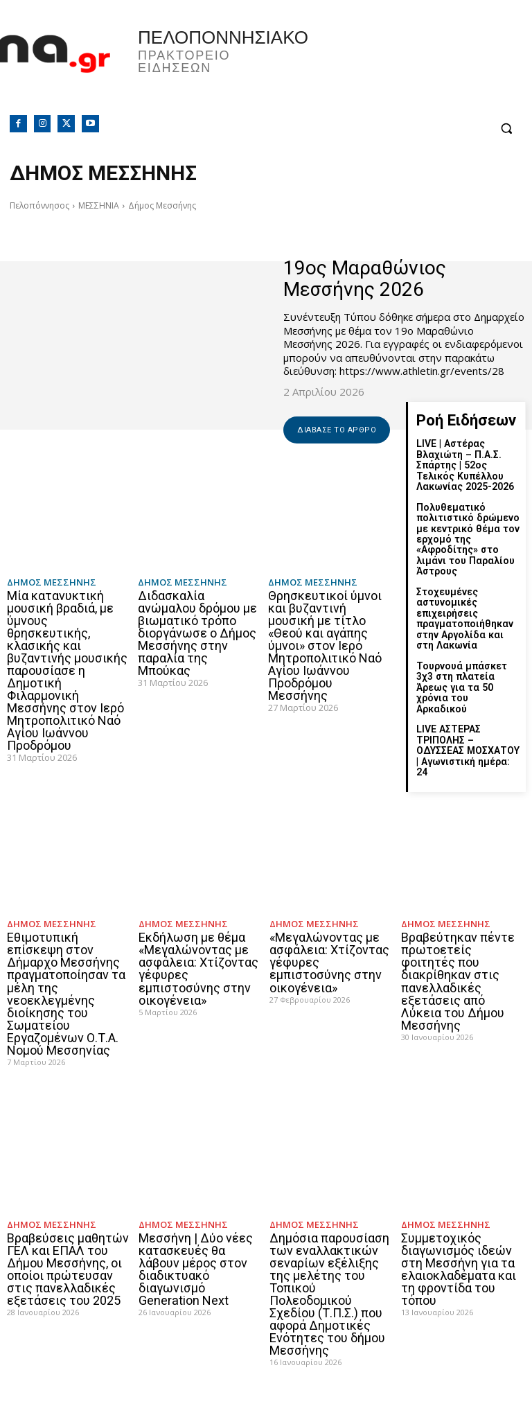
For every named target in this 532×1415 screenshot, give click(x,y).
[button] (506, 128)
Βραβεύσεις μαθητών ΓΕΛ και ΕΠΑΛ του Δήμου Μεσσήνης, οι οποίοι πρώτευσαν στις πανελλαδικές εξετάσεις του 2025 (68, 1244)
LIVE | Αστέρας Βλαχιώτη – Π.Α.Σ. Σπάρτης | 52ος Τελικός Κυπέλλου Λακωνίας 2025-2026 (464, 465)
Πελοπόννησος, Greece (399, 66)
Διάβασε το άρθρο (336, 429)
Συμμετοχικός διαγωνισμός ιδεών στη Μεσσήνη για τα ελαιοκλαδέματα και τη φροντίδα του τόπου (458, 1244)
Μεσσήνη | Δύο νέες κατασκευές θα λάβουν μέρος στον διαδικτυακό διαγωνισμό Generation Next (196, 1244)
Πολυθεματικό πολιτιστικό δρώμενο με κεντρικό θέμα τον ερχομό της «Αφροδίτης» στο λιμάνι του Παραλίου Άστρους (467, 538)
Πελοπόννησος (39, 205)
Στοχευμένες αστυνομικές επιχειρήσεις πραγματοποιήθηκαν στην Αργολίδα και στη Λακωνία (464, 618)
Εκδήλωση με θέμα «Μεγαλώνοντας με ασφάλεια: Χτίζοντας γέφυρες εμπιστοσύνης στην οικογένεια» (198, 945)
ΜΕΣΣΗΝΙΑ (98, 205)
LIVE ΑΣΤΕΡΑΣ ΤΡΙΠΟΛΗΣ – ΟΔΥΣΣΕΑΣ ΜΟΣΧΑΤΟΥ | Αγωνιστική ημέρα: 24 (468, 732)
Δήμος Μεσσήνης (51, 582)
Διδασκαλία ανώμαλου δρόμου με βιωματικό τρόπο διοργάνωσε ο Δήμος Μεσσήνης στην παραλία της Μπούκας (197, 633)
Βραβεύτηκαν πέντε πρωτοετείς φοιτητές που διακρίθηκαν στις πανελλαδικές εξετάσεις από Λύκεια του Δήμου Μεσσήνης (458, 958)
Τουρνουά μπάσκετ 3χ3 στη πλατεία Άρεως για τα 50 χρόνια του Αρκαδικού (468, 680)
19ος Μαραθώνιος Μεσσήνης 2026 (364, 278)
